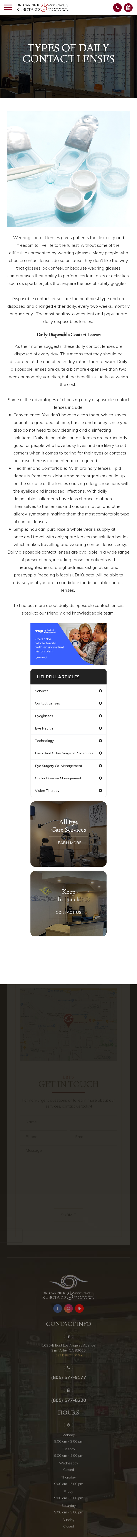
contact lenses (47, 703)
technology (44, 740)
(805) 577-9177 (68, 1386)
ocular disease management (58, 778)
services (41, 691)
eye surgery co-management (58, 765)
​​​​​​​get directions (67, 1364)
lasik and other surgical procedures (64, 753)
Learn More (69, 842)
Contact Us (68, 912)
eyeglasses (44, 716)
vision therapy (47, 790)
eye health (44, 728)
